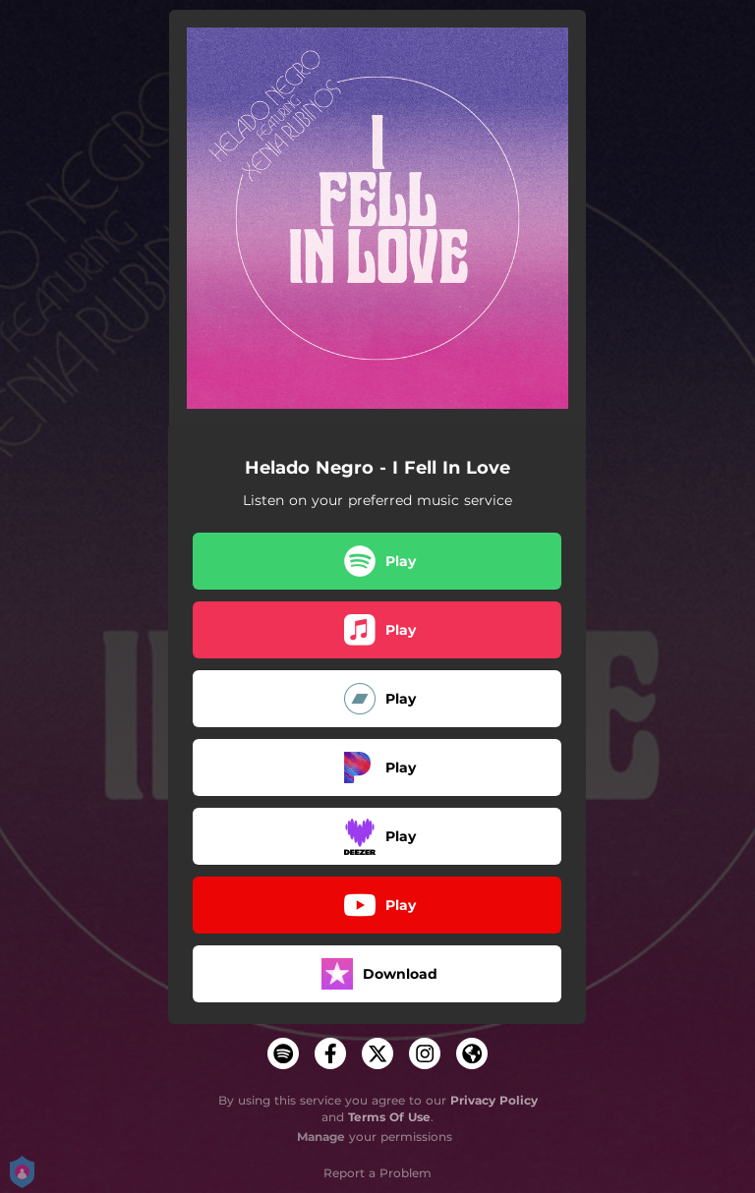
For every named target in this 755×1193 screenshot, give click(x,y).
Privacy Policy (494, 1100)
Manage (321, 1136)
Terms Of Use (389, 1116)
